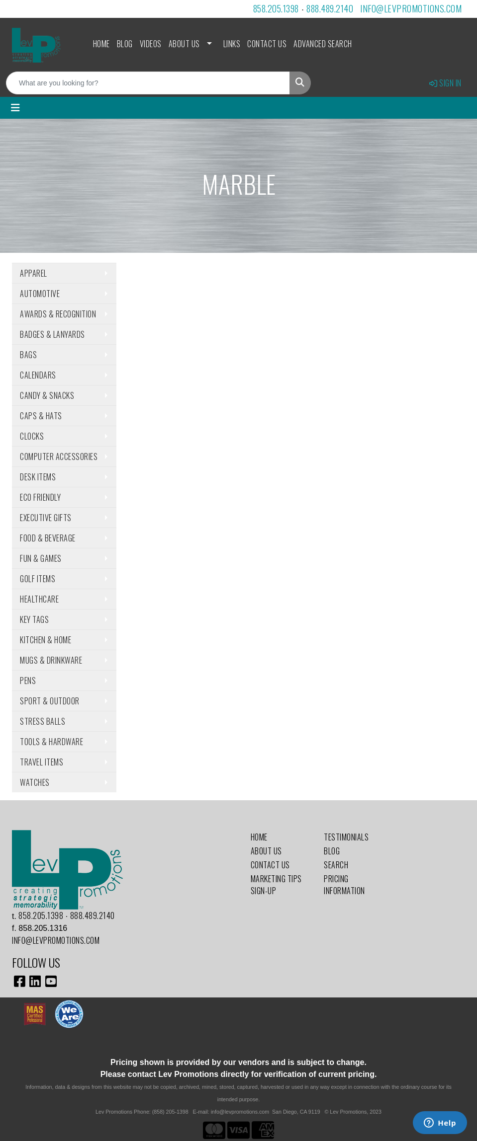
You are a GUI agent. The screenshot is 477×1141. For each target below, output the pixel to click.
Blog (125, 44)
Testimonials (346, 837)
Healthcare (39, 599)
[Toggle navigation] (15, 108)
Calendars (38, 375)
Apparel (33, 273)
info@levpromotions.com (411, 8)
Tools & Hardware (51, 742)
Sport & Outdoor (50, 701)
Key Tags (34, 619)
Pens (28, 680)
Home (101, 44)
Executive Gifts (46, 518)
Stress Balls (42, 721)
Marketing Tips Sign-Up (276, 885)
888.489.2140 (329, 8)
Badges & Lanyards (52, 334)
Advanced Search (322, 44)
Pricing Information (344, 885)
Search (336, 865)
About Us (184, 44)
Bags (28, 355)
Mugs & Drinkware (51, 660)
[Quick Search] (148, 83)
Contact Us (266, 44)
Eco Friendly (40, 497)
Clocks (32, 436)
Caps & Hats (41, 416)
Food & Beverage (48, 538)
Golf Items (37, 579)
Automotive (40, 294)
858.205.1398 (276, 8)
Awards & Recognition (58, 314)
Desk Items (38, 477)
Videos (151, 44)
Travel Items (41, 762)
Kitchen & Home (45, 640)
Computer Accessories (58, 456)
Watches (35, 782)
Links (232, 44)
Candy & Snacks (47, 395)
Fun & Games (41, 558)
